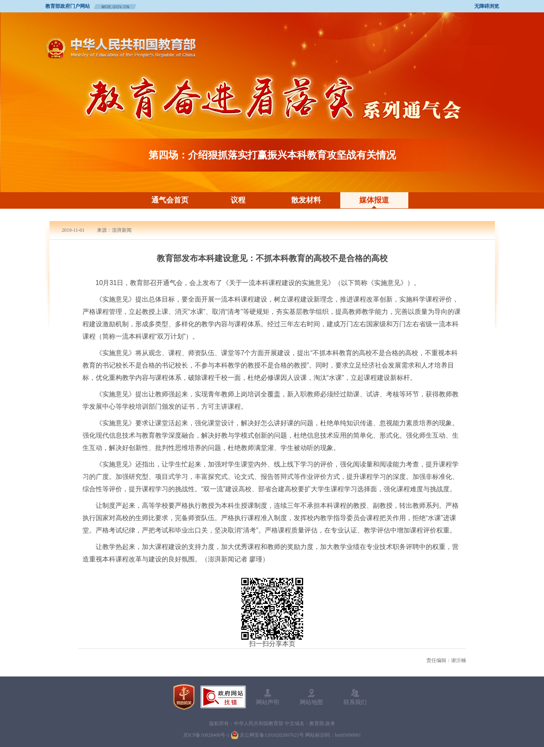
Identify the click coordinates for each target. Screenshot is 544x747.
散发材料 (306, 200)
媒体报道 (374, 200)
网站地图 (311, 702)
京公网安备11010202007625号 (272, 735)
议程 (238, 200)
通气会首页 (169, 200)
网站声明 (267, 702)
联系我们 (355, 702)
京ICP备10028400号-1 (206, 735)
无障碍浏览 (486, 6)
